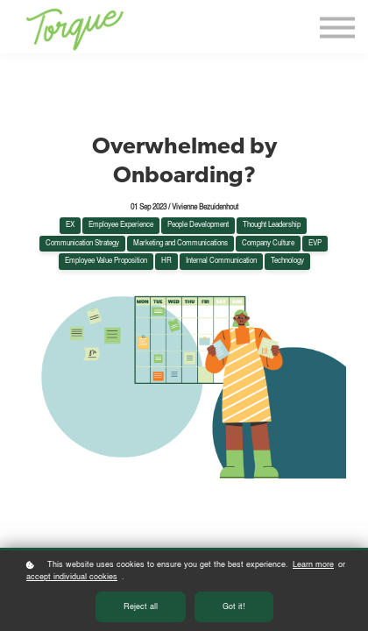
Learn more (313, 566)
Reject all (141, 608)
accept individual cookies (71, 578)
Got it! (234, 608)
